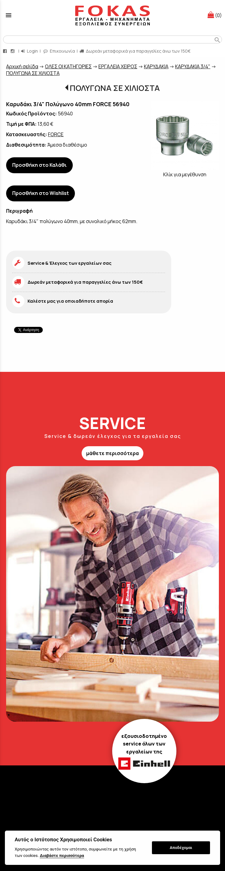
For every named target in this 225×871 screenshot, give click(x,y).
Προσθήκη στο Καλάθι (39, 165)
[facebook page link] (5, 51)
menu (8, 15)
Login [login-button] (29, 51)
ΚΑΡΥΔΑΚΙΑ (156, 66)
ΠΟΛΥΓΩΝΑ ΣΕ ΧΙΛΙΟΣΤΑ (33, 73)
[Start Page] (112, 15)
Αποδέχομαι (181, 847)
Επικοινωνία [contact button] (59, 51)
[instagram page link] (13, 51)
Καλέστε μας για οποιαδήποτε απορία (70, 301)
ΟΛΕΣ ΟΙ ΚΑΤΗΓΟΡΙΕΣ (68, 66)
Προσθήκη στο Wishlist (40, 193)
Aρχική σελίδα (22, 66)
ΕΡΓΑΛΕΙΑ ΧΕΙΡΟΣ (117, 66)
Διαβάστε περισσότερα (62, 855)
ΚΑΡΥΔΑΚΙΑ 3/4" (192, 66)
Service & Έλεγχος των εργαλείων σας (70, 263)
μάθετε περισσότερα (112, 453)
